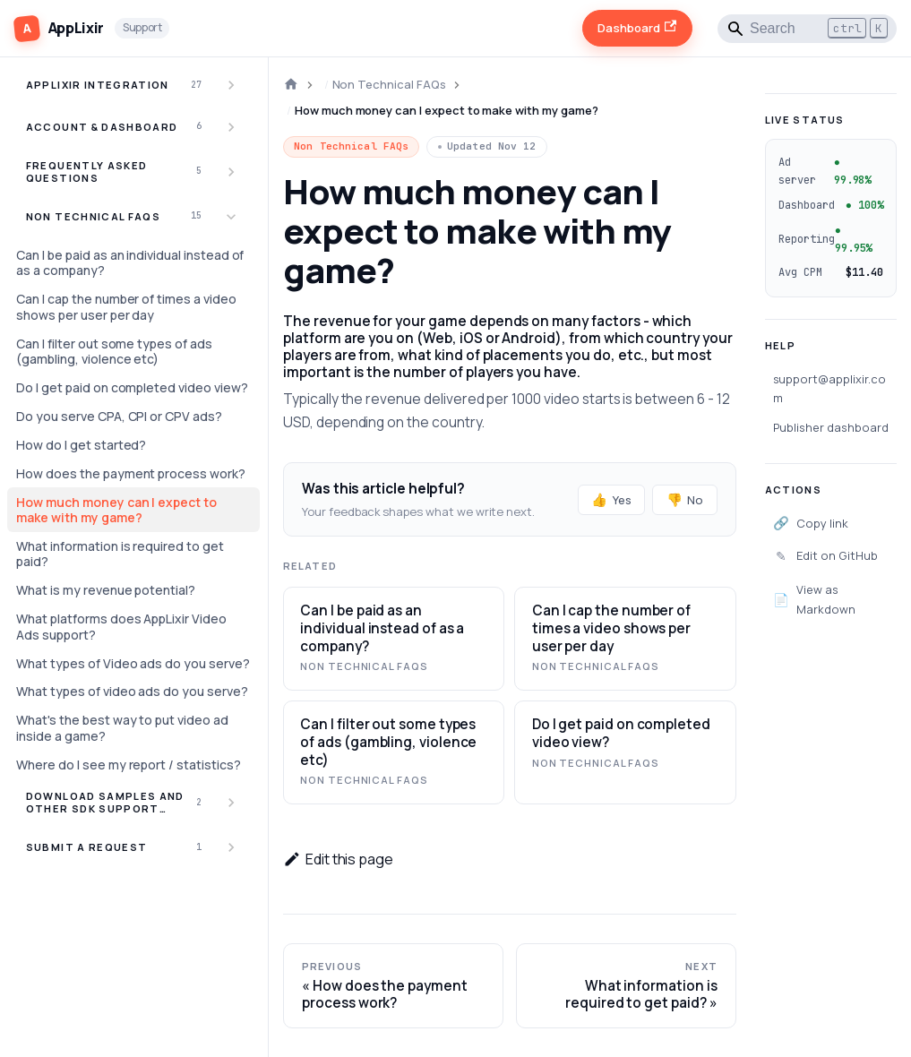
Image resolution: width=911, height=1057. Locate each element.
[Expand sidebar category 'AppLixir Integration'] (231, 85)
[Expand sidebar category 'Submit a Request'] (231, 847)
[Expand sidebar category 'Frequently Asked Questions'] (231, 171)
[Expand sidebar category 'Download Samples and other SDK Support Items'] (231, 803)
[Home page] (291, 85)
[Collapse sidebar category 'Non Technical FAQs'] (231, 216)
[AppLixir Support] (91, 28)
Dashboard (636, 28)
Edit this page (338, 859)
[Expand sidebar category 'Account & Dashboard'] (231, 127)
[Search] (807, 28)
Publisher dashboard (831, 427)
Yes (611, 499)
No (685, 499)
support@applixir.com (829, 388)
